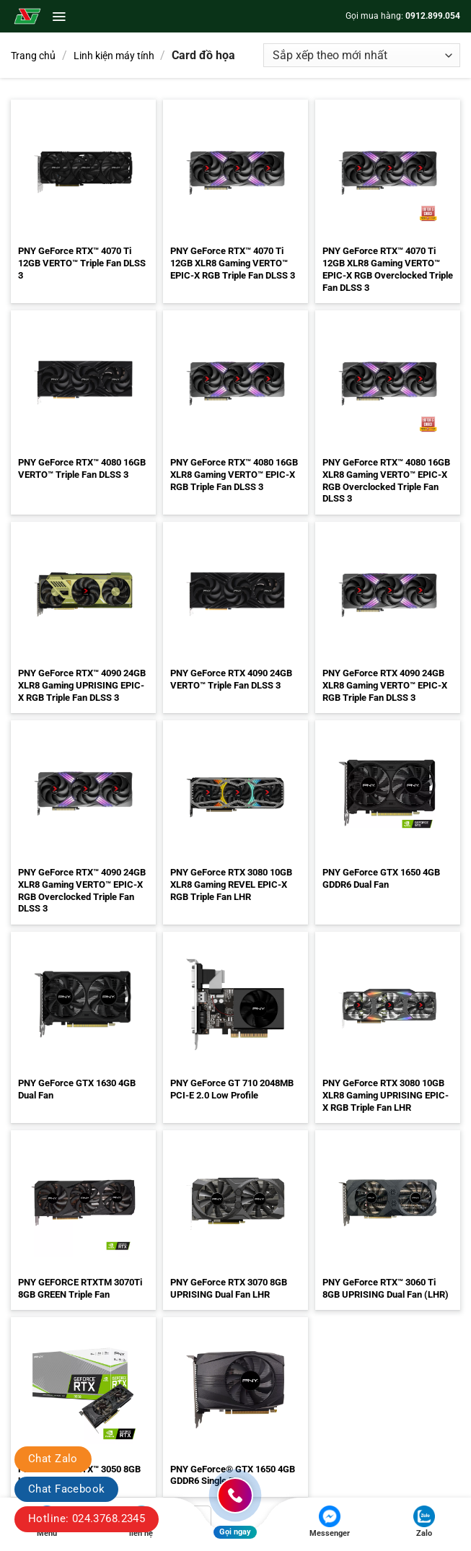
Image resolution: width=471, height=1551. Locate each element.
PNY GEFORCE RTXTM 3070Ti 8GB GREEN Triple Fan (80, 1288)
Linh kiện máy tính (114, 55)
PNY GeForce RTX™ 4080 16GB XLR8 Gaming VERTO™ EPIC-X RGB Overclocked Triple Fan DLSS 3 (386, 480)
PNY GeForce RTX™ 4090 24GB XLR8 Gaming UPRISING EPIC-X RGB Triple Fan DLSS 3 (82, 685)
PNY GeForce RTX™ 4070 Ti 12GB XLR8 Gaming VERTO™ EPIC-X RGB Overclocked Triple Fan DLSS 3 (387, 269)
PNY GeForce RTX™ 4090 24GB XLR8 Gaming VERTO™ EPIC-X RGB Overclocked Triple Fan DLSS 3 (82, 890)
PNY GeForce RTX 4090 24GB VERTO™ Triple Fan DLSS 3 (231, 679)
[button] (58, 16)
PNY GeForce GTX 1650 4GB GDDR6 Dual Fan (381, 878)
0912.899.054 (432, 16)
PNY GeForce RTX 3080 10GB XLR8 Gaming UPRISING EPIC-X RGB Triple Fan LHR (385, 1095)
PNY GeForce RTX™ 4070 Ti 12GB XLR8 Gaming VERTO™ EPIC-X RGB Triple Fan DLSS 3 (232, 263)
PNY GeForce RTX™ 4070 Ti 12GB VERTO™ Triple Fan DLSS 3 (82, 263)
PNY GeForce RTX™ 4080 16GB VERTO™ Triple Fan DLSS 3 (82, 468)
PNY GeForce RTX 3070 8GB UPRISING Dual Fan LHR (228, 1288)
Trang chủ (33, 55)
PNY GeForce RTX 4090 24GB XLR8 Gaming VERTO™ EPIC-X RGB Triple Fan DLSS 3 (384, 685)
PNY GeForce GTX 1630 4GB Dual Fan (77, 1089)
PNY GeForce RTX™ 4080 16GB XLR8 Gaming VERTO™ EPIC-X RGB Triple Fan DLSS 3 (234, 474)
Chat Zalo (53, 1458)
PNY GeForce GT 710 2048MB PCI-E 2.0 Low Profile (232, 1089)
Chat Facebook (66, 1488)
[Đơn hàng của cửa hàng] (361, 55)
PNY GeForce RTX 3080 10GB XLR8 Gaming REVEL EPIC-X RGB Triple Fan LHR (231, 884)
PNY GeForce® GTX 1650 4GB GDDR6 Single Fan (232, 1475)
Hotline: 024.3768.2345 (86, 1518)
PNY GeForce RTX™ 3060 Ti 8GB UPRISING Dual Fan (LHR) (385, 1288)
